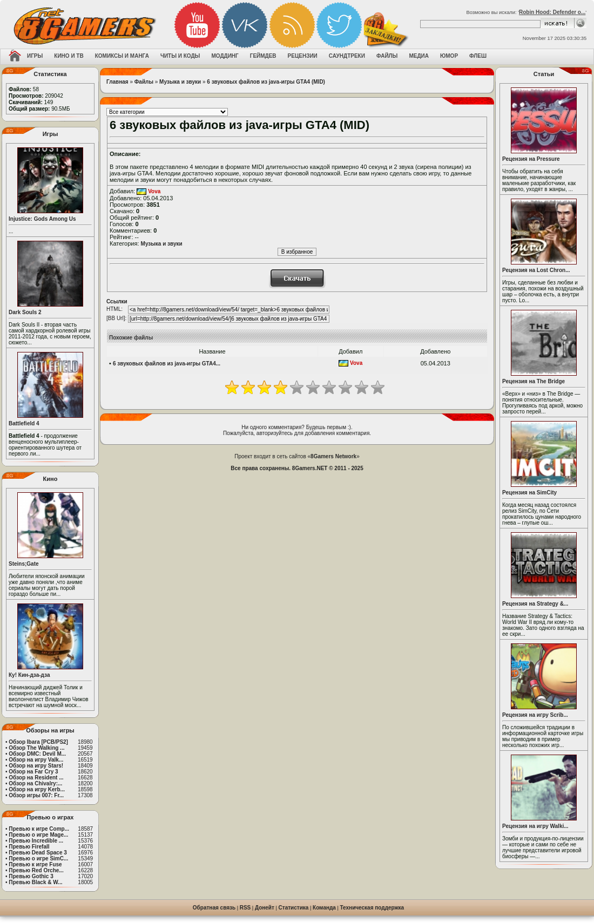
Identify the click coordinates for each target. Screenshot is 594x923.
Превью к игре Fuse (35, 864)
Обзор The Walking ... (36, 748)
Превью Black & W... (35, 882)
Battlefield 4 (24, 423)
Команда (324, 908)
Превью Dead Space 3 (38, 853)
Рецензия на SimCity (529, 493)
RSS (245, 908)
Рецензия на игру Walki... (535, 826)
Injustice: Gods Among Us (42, 219)
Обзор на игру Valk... (36, 760)
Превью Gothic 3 (31, 876)
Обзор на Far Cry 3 (33, 772)
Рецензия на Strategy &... (535, 604)
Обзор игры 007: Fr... (36, 795)
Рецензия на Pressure (531, 159)
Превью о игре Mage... (38, 835)
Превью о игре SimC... (38, 858)
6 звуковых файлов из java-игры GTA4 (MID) (266, 82)
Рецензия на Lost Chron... (536, 270)
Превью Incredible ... (36, 841)
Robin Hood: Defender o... (552, 12)
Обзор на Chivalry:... (35, 783)
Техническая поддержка (372, 908)
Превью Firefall (29, 847)
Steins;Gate (24, 564)
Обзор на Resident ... (36, 778)
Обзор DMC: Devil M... (37, 754)
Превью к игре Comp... (39, 829)
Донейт (264, 908)
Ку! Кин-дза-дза (29, 675)
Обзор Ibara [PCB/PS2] (38, 742)
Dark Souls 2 (25, 312)
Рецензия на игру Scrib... (535, 715)
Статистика (294, 908)
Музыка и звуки (180, 82)
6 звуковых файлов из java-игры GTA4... (166, 364)
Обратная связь (214, 908)
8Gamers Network (333, 456)
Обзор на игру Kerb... (37, 789)
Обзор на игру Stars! (36, 766)
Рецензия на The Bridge (533, 381)
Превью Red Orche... (36, 870)
